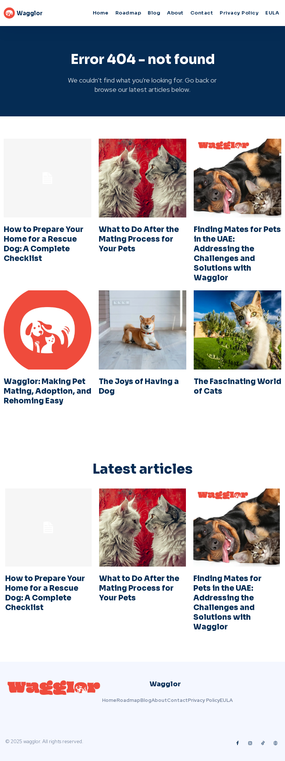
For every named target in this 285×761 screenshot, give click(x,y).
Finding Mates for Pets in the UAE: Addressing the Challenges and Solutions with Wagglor (237, 254)
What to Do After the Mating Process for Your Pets (139, 239)
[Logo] (38, 13)
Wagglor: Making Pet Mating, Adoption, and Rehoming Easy (47, 391)
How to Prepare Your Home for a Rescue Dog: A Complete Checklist (43, 244)
